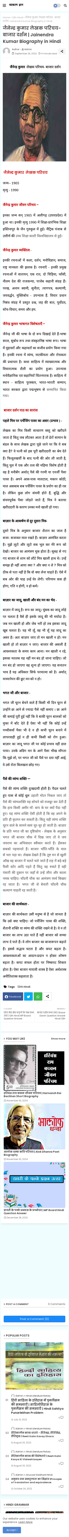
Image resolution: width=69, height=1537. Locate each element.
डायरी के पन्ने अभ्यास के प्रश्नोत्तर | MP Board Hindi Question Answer (34, 1212)
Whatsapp (38, 996)
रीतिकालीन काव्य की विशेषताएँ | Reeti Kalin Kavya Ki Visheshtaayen (36, 1457)
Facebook (15, 996)
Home (6, 17)
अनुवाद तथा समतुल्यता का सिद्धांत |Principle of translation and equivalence (36, 1480)
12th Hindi (17, 17)
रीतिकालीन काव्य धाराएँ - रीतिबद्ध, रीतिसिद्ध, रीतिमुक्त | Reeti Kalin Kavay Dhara (36, 1434)
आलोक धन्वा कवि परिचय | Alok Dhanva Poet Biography (31, 1153)
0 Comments (56, 1304)
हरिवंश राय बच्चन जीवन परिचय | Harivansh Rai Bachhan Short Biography (32, 1095)
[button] (65, 5)
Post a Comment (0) (34, 1319)
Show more (58, 1038)
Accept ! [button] (11, 1530)
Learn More (25, 1522)
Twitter (28, 996)
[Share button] (47, 996)
